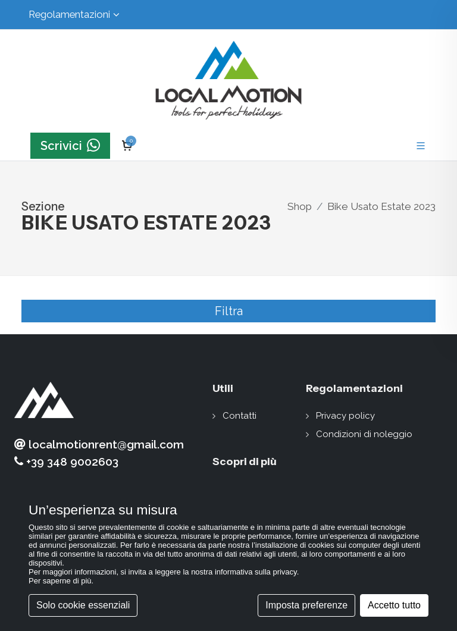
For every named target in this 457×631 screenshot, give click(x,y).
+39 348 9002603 (66, 461)
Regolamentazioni (74, 14)
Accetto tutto (394, 605)
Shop (299, 206)
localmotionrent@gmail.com (99, 444)
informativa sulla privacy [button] (256, 571)
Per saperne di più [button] (60, 580)
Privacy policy (345, 415)
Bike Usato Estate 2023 (381, 206)
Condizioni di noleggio (364, 434)
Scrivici (70, 145)
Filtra (229, 311)
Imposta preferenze (306, 605)
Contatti (239, 415)
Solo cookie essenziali (83, 605)
